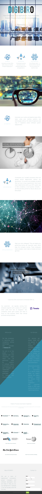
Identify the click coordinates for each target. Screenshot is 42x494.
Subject (27, 483)
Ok (27, 492)
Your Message (28, 487)
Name (27, 476)
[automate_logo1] (21, 27)
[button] (5, 416)
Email (27, 480)
